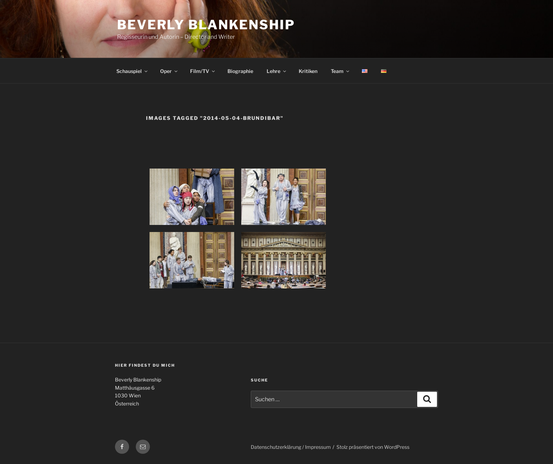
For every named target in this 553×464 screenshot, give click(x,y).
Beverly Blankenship (206, 24)
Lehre (277, 71)
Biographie (240, 71)
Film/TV (203, 71)
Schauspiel (132, 71)
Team (340, 71)
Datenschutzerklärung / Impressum (291, 447)
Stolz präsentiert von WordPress (372, 447)
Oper (169, 71)
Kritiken (308, 71)
